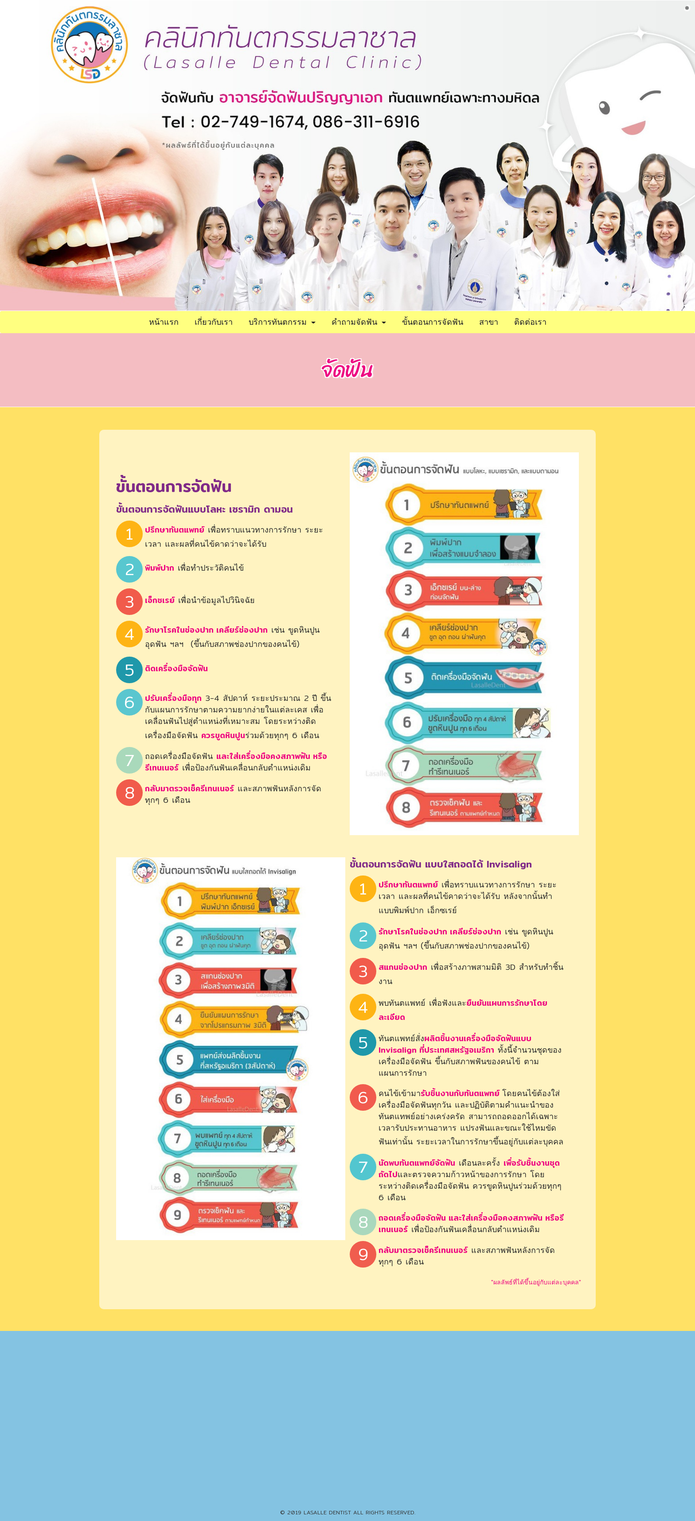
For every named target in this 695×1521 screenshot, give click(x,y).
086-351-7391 (378, 1494)
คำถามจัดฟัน (359, 321)
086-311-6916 (347, 1405)
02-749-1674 (304, 1405)
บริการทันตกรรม (282, 321)
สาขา (488, 321)
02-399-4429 (332, 1494)
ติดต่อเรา (530, 321)
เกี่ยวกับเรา (214, 321)
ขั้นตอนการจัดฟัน (432, 321)
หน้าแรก (164, 321)
